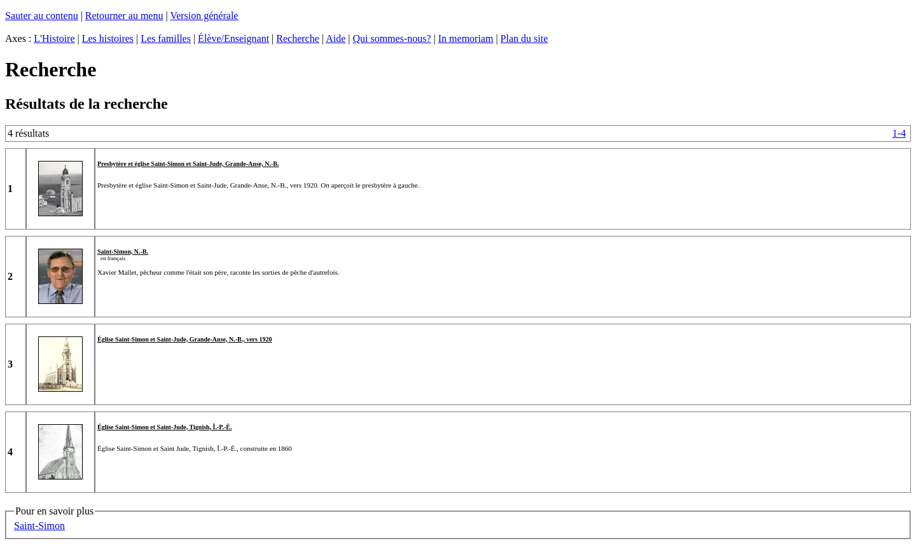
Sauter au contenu (41, 15)
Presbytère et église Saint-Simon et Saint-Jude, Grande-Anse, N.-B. (188, 163)
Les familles (166, 38)
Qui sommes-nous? (391, 38)
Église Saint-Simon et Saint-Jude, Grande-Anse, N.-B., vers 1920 (184, 339)
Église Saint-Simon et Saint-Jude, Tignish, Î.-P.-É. (164, 427)
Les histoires (108, 38)
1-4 (899, 133)
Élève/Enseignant (233, 38)
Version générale (204, 15)
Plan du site (524, 38)
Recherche (297, 38)
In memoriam (466, 38)
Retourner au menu (124, 15)
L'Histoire (54, 38)
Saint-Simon (39, 525)
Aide (335, 38)
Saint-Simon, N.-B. (122, 251)
